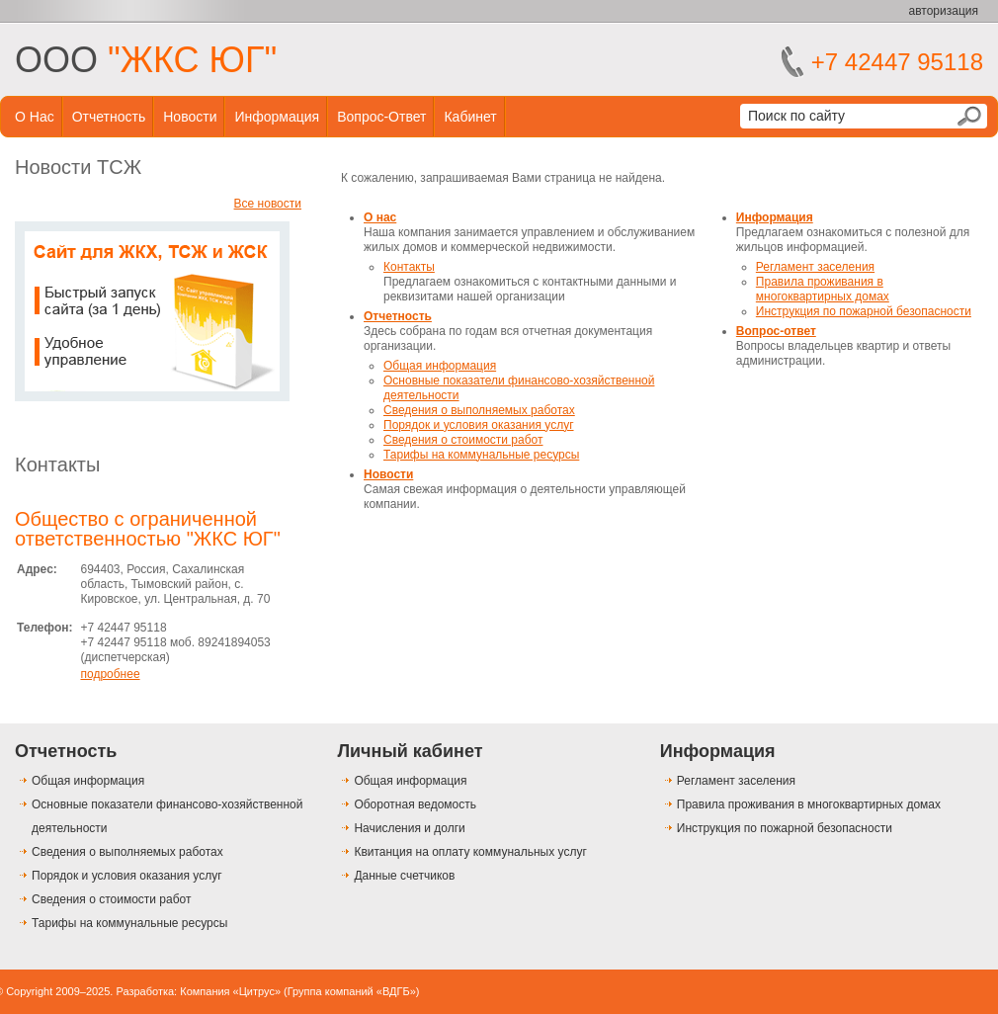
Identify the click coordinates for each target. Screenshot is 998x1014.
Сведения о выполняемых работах (479, 410)
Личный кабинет (409, 751)
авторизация (943, 11)
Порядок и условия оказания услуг (478, 425)
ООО (146, 60)
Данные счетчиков (404, 876)
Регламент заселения (815, 267)
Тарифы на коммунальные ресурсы (481, 455)
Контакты (57, 464)
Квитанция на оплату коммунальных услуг (470, 852)
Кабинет (470, 117)
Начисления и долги (409, 828)
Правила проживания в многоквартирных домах (822, 289)
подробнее (109, 674)
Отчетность (109, 117)
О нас (34, 117)
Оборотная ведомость (415, 804)
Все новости (267, 204)
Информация (276, 117)
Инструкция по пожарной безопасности (863, 311)
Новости (189, 117)
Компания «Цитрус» (230, 991)
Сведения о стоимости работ (462, 440)
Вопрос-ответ (381, 117)
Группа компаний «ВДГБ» (352, 991)
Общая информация (439, 366)
